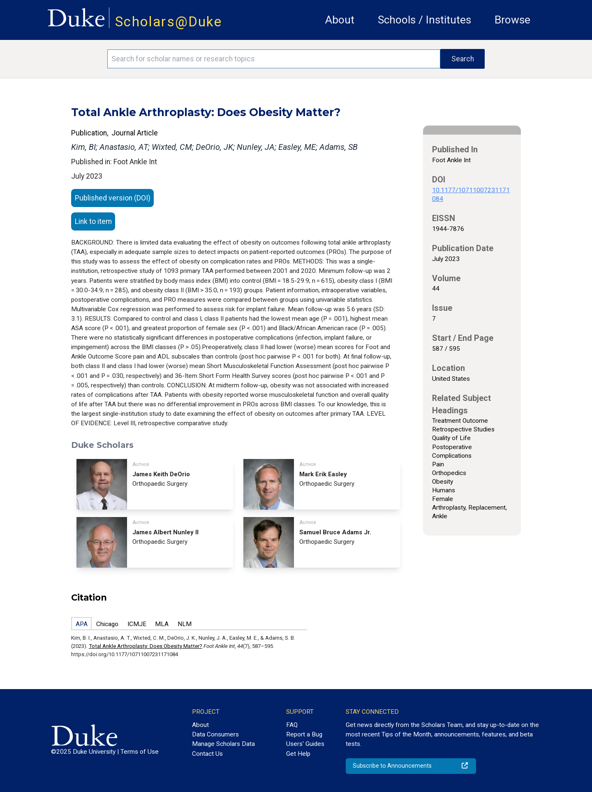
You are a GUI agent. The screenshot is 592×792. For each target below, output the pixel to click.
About (339, 20)
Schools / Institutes (424, 20)
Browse (512, 20)
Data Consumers (215, 734)
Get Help (298, 753)
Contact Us (207, 753)
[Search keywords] (273, 58)
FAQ (292, 725)
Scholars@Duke (168, 22)
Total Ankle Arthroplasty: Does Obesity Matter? (145, 646)
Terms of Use (139, 751)
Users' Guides (305, 744)
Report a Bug (304, 734)
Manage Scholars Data (223, 744)
